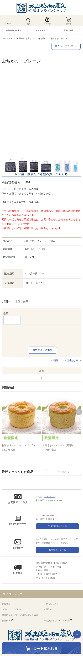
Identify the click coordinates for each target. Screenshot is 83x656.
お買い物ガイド (51, 604)
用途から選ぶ (25, 38)
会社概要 (6, 620)
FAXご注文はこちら (57, 526)
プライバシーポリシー (12, 609)
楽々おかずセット (59, 38)
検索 (28, 24)
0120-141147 (49, 496)
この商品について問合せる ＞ (65, 360)
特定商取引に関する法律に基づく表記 (20, 615)
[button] (79, 412)
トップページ (8, 38)
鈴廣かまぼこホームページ (56, 620)
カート (68, 24)
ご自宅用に (41, 38)
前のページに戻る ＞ (66, 46)
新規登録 (6, 604)
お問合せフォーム (57, 550)
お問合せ (48, 609)
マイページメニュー (15, 594)
